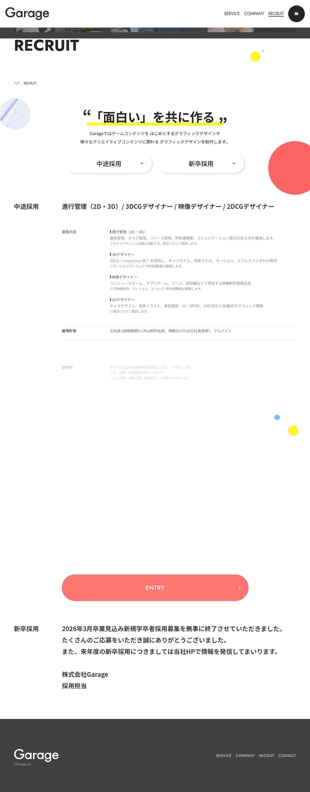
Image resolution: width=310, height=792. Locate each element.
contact (287, 755)
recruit (266, 755)
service (224, 755)
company (245, 755)
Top (17, 83)
